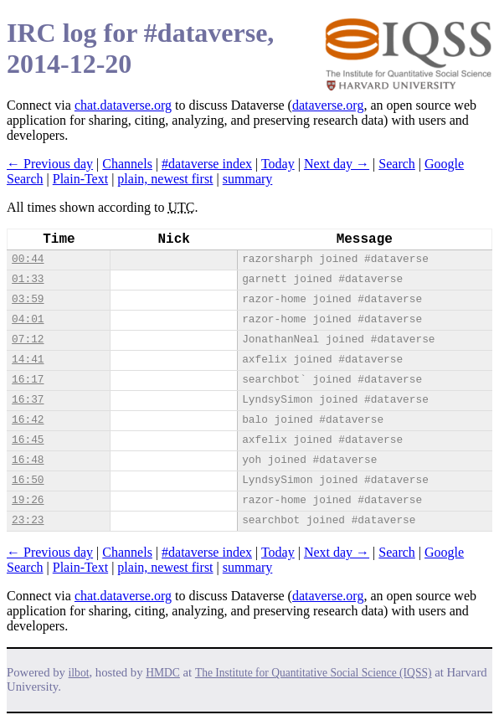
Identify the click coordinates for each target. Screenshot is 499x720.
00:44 (28, 259)
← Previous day (50, 164)
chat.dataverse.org (123, 105)
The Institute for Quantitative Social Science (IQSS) (313, 672)
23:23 (28, 520)
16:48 (28, 460)
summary (248, 179)
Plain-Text (80, 179)
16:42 (28, 420)
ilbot (79, 672)
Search (396, 164)
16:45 (28, 440)
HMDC (163, 672)
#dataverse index (207, 164)
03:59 (28, 299)
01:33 (28, 279)
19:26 (28, 500)
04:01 (28, 319)
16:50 (28, 480)
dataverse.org (327, 105)
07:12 (28, 339)
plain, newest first (165, 179)
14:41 (28, 359)
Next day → (336, 164)
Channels (127, 164)
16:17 (28, 379)
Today (278, 164)
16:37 (28, 399)
